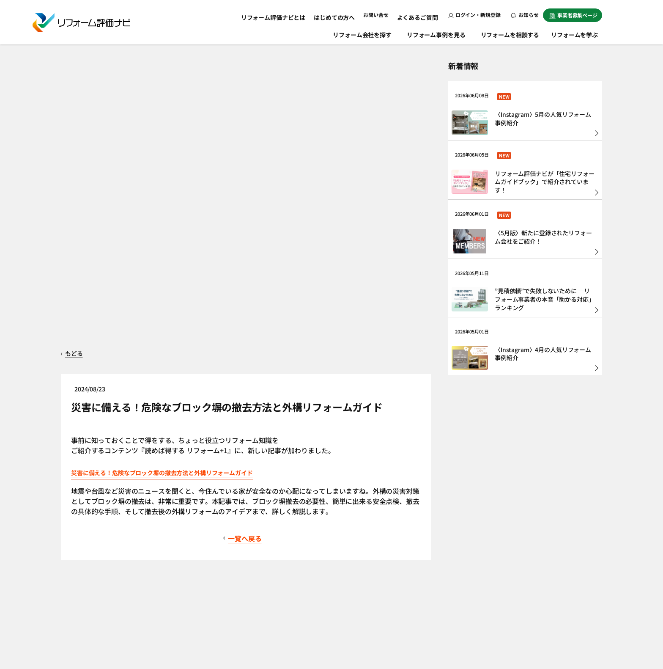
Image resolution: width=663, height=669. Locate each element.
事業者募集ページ (573, 15)
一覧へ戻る (246, 353)
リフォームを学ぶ (578, 33)
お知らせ (525, 14)
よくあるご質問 (420, 14)
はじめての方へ (343, 14)
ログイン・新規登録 (474, 14)
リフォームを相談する (511, 33)
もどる (80, 168)
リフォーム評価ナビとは (289, 14)
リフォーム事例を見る (437, 33)
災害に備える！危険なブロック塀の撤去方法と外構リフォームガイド (201, 286)
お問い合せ (381, 14)
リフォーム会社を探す (363, 33)
